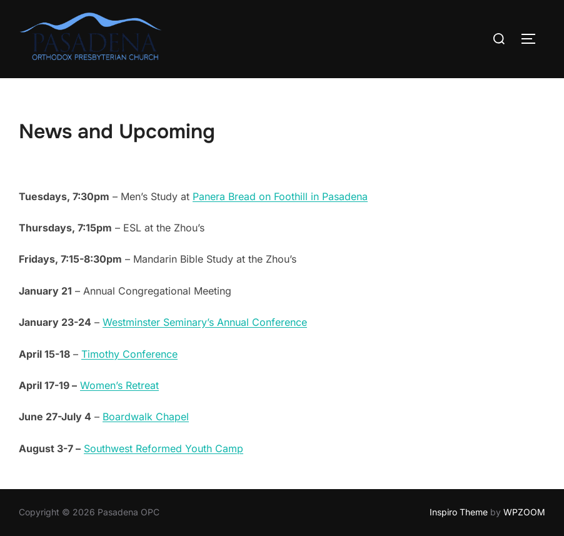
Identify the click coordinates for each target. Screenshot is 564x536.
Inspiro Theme (459, 512)
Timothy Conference (129, 354)
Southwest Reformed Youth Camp (163, 448)
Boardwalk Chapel (146, 416)
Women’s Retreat (119, 385)
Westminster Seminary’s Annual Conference (205, 322)
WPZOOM (524, 512)
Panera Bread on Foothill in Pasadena (280, 196)
